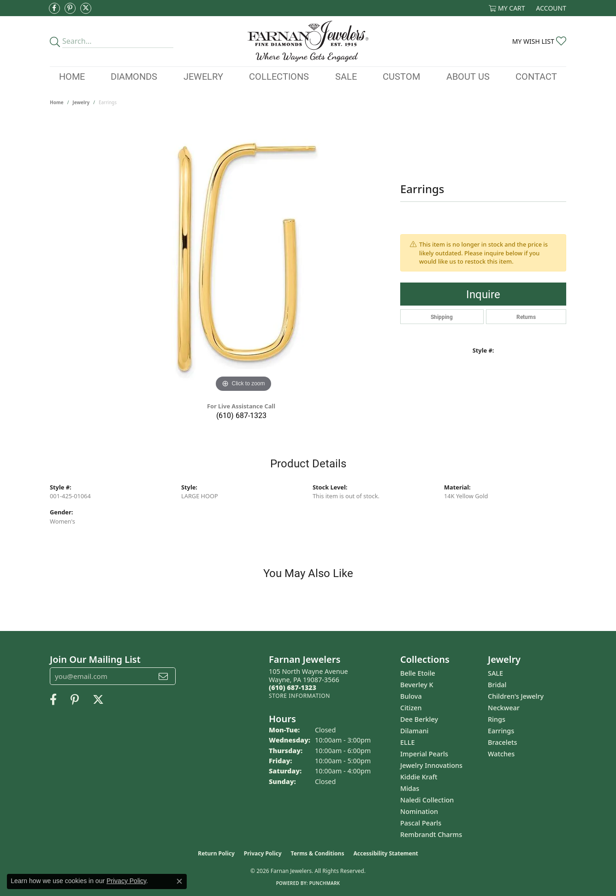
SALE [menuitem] (495, 673)
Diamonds (134, 76)
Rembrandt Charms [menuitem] (431, 834)
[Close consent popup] (179, 881)
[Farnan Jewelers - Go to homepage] (308, 41)
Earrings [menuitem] (501, 730)
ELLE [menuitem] (407, 742)
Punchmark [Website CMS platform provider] (324, 883)
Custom (401, 76)
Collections (279, 76)
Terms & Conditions (317, 853)
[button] (507, 8)
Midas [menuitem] (409, 788)
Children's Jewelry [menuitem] (516, 696)
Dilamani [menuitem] (414, 730)
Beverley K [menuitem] (416, 684)
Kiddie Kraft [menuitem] (419, 776)
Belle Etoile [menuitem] (417, 673)
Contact (536, 76)
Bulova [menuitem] (411, 696)
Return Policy (216, 853)
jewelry (80, 102)
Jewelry (203, 76)
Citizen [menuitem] (411, 707)
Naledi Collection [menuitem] (427, 800)
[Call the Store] (292, 687)
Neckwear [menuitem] (504, 707)
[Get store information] (299, 696)
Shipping (442, 316)
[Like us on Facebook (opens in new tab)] (54, 8)
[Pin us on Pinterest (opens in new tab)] (70, 8)
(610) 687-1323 (241, 415)
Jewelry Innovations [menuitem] (431, 765)
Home (72, 76)
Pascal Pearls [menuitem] (420, 823)
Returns (526, 316)
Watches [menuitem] (501, 753)
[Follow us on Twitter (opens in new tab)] (85, 8)
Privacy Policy (263, 853)
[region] (243, 256)
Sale (346, 76)
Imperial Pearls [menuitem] (424, 753)
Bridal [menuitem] (497, 684)
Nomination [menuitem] (419, 811)
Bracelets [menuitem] (502, 742)
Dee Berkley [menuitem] (419, 719)
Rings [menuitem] (496, 719)
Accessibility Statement (385, 853)
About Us (468, 76)
